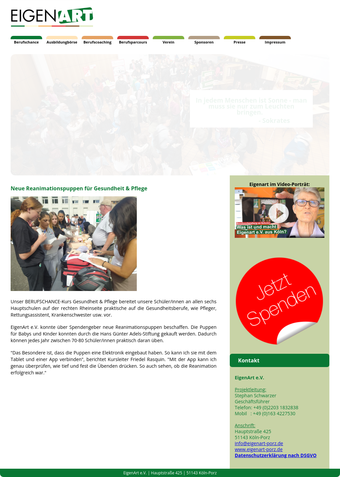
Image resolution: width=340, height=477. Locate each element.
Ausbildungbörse (61, 42)
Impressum (275, 42)
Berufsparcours (133, 42)
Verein (169, 42)
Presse (240, 42)
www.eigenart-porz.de (259, 449)
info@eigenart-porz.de (259, 443)
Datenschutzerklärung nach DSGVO (275, 455)
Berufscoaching (97, 42)
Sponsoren (203, 42)
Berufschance (26, 42)
